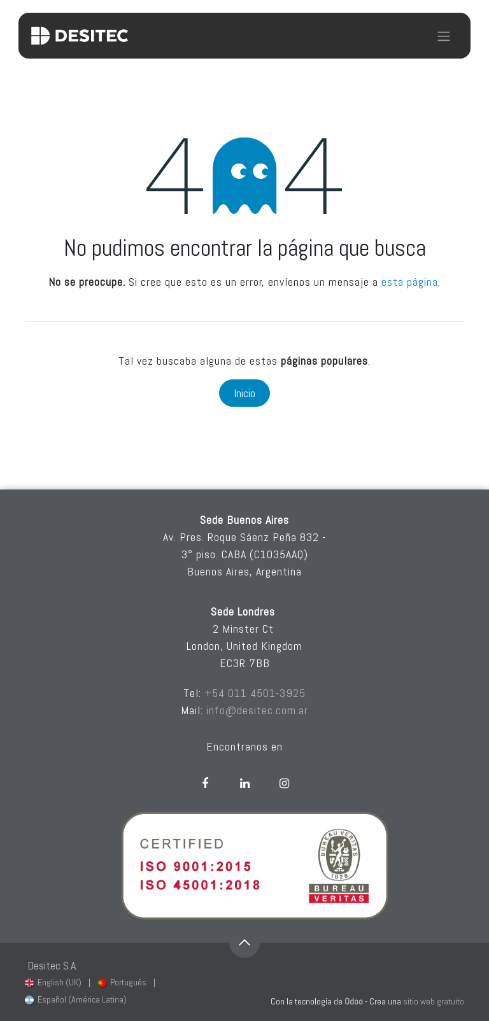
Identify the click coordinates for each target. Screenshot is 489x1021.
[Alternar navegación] (444, 35)
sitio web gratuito (433, 1001)
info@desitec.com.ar (257, 710)
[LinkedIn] (244, 783)
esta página (409, 281)
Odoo (354, 1001)
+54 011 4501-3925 (255, 693)
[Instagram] (284, 783)
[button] (244, 942)
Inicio (244, 393)
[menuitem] (53, 982)
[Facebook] (205, 783)
